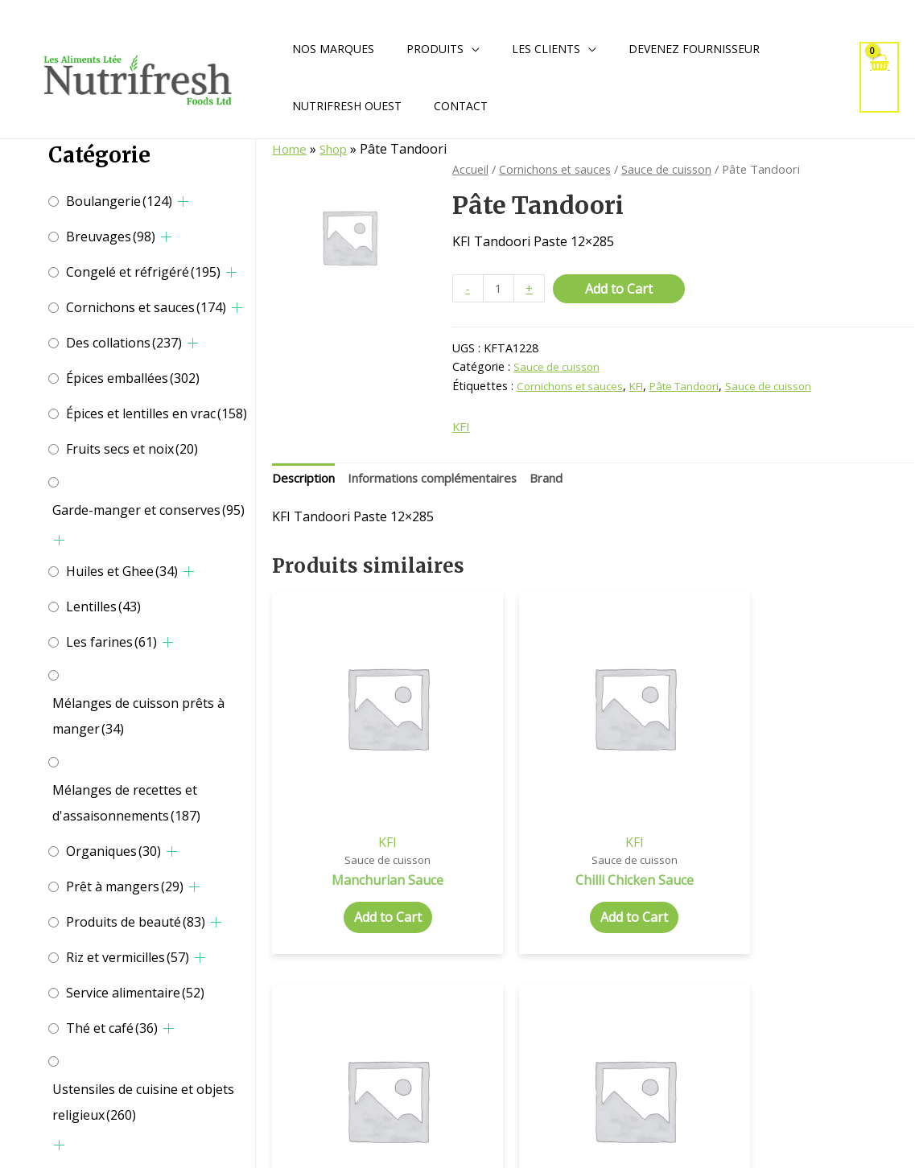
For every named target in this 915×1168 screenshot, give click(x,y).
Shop (336, 149)
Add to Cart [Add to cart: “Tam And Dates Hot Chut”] (840, 860)
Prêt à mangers (124, 886)
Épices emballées (133, 378)
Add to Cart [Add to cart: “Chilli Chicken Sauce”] (511, 860)
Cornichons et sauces (146, 307)
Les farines (111, 642)
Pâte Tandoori (697, 386)
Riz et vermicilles (127, 957)
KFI (644, 386)
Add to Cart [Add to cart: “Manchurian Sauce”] (347, 843)
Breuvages (110, 236)
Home (290, 149)
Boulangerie (119, 201)
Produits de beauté (135, 922)
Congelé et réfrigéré (143, 272)
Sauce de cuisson (668, 169)
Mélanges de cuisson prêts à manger (138, 716)
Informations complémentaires (448, 481)
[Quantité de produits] (500, 289)
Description (307, 481)
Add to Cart (621, 289)
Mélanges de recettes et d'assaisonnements (126, 803)
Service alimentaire (135, 992)
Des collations (124, 343)
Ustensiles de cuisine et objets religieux (143, 1102)
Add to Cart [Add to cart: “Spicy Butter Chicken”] (675, 860)
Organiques (113, 851)
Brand (573, 481)
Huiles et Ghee (122, 571)
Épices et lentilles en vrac (156, 413)
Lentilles (103, 606)
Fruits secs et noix (132, 449)
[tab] (307, 482)
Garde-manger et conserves (148, 510)
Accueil (470, 169)
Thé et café (112, 1028)
